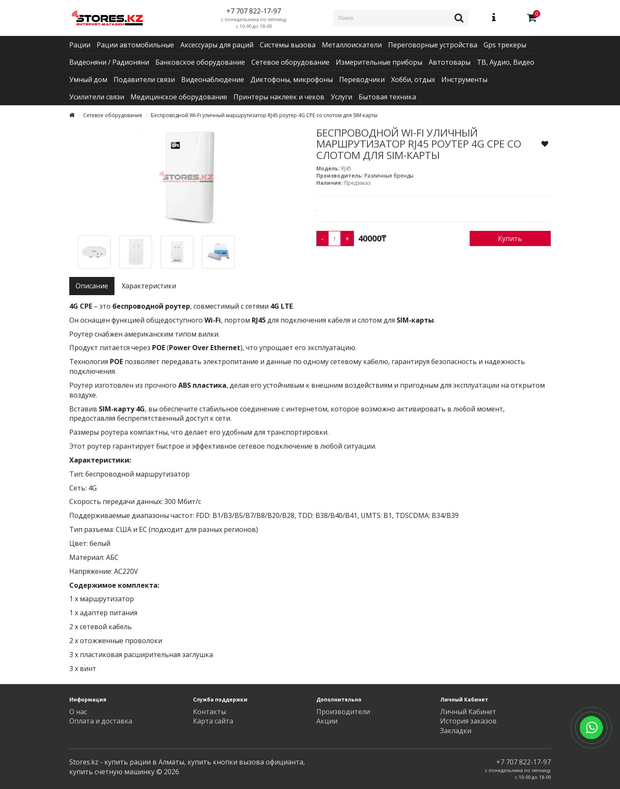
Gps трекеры (505, 44)
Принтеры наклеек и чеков (279, 96)
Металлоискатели (352, 44)
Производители (343, 711)
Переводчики (362, 79)
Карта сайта (213, 721)
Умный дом (88, 79)
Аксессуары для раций (216, 44)
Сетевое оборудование (290, 62)
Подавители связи (144, 79)
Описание (92, 285)
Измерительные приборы (379, 62)
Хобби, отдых (413, 79)
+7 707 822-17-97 (523, 762)
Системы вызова (287, 44)
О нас (78, 711)
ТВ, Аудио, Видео (505, 62)
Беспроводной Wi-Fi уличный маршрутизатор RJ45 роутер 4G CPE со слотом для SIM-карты (264, 115)
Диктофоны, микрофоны (291, 79)
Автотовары (449, 62)
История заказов (468, 721)
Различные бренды (388, 175)
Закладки (455, 730)
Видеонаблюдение (212, 79)
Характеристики (149, 285)
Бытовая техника (387, 96)
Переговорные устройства (432, 44)
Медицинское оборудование (179, 96)
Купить (510, 238)
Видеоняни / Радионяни (109, 62)
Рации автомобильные (135, 44)
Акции (326, 721)
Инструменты (464, 79)
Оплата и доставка (100, 721)
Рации (79, 44)
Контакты (209, 711)
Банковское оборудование (200, 62)
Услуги (341, 96)
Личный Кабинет (468, 711)
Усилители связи (96, 96)
